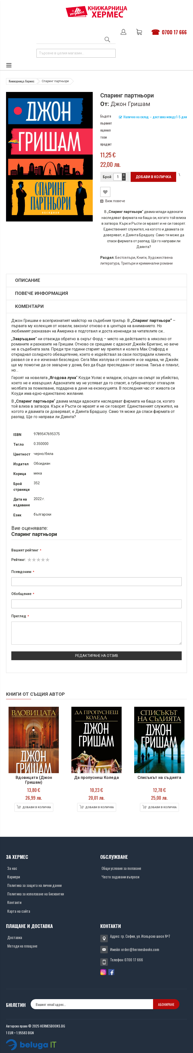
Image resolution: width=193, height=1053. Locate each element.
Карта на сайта (18, 911)
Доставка (14, 937)
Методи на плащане (22, 946)
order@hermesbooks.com (140, 949)
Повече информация (41, 293)
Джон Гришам (130, 103)
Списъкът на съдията (159, 777)
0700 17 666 (174, 32)
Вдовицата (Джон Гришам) (34, 780)
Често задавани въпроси (120, 876)
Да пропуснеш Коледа (96, 777)
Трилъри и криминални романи (147, 263)
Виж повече (112, 201)
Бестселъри (125, 258)
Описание (27, 280)
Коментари (29, 306)
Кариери (13, 876)
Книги (142, 258)
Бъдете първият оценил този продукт (106, 130)
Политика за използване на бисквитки (35, 893)
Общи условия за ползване (121, 868)
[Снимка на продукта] (34, 740)
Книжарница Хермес (21, 81)
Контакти (14, 902)
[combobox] (76, 53)
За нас (12, 868)
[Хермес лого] (96, 11)
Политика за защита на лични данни (34, 885)
